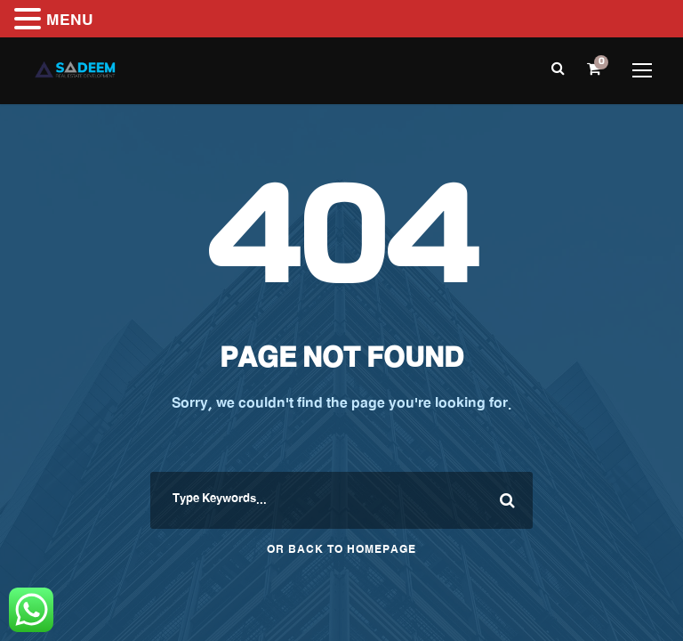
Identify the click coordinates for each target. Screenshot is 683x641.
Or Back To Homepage (341, 551)
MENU (69, 22)
